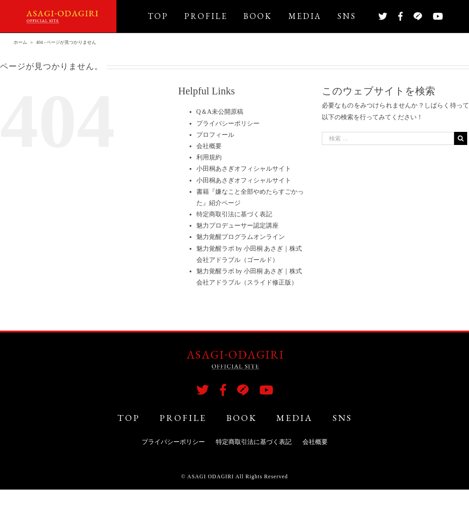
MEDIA (294, 418)
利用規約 (209, 157)
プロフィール (215, 134)
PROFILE (182, 418)
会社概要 (209, 146)
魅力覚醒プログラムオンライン (240, 236)
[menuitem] (166, 16)
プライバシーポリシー (228, 123)
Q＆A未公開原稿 (219, 111)
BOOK (241, 418)
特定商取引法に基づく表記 (234, 214)
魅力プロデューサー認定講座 (237, 225)
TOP (128, 418)
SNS (342, 418)
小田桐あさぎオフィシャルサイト (243, 168)
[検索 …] (388, 138)
